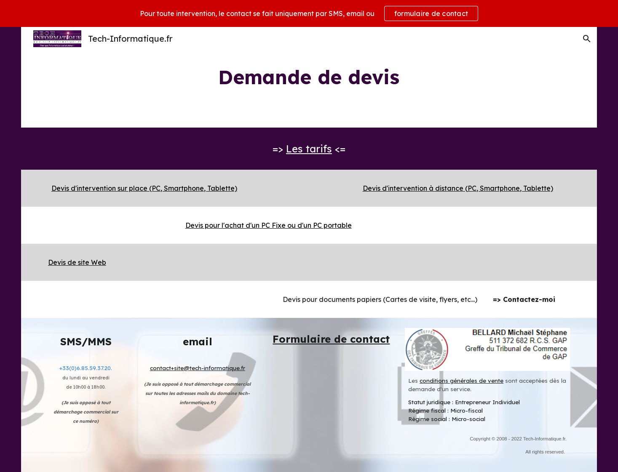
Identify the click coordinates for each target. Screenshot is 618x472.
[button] (587, 39)
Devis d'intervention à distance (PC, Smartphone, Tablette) (458, 188)
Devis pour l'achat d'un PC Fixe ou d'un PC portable (268, 225)
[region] (309, 13)
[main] (309, 77)
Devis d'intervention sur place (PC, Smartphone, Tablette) (144, 188)
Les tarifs (309, 148)
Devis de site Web (77, 262)
